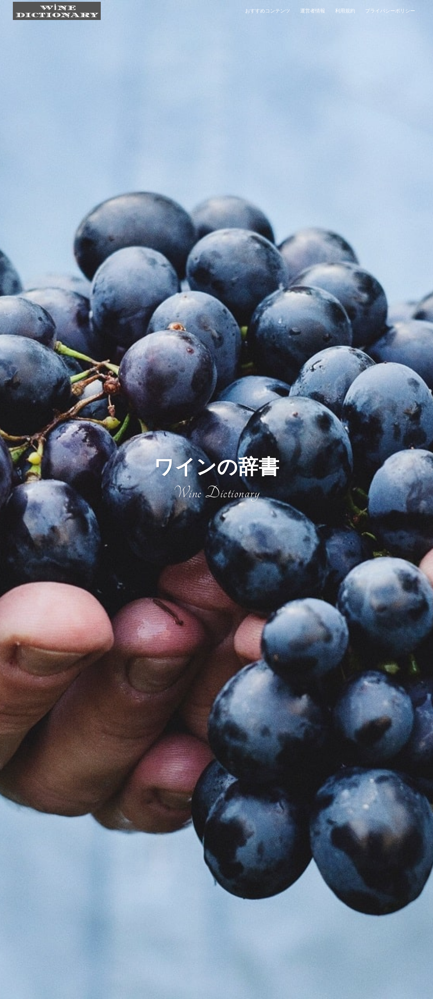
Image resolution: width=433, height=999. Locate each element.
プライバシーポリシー (390, 11)
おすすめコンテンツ (267, 11)
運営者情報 (312, 11)
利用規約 (345, 11)
